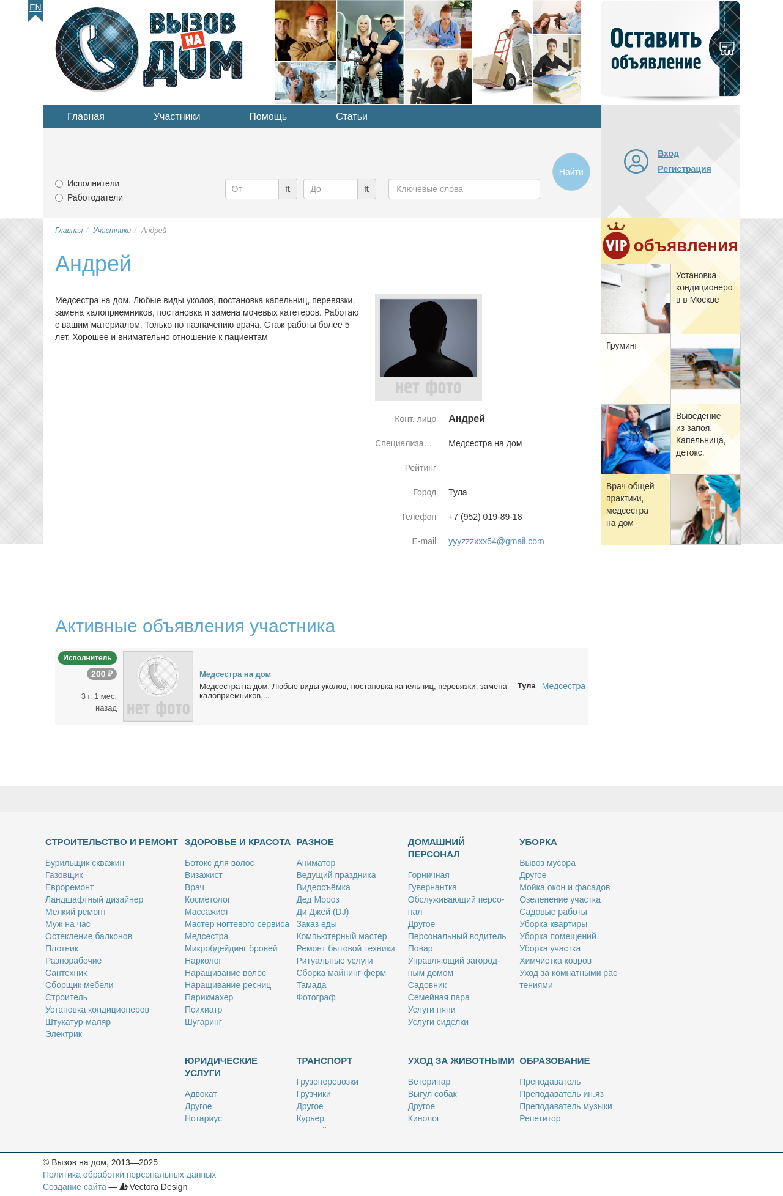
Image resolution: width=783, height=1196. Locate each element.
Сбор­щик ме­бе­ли (79, 985)
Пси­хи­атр (203, 1009)
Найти (571, 172)
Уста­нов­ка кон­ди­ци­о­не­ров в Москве (704, 287)
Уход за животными (461, 1060)
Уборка (538, 841)
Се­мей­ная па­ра (439, 997)
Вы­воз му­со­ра (547, 863)
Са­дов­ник (427, 985)
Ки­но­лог (424, 1118)
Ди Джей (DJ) (322, 912)
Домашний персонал (436, 847)
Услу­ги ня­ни (432, 1009)
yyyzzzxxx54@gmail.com (496, 541)
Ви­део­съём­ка (323, 887)
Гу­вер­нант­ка (432, 887)
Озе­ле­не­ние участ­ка (560, 899)
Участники (177, 116)
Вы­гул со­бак (432, 1094)
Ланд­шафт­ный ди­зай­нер (94, 899)
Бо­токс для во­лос (219, 863)
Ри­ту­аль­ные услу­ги (334, 960)
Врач (194, 887)
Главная (86, 116)
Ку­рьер (310, 1118)
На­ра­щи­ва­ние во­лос (225, 973)
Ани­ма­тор (315, 863)
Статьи (352, 116)
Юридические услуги (221, 1066)
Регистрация (684, 169)
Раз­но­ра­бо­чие (73, 960)
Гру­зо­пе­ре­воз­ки (327, 1082)
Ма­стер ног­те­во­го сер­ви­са (237, 924)
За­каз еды (316, 924)
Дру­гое (421, 924)
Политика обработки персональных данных (129, 1174)
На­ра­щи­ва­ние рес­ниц (228, 985)
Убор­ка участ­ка (550, 948)
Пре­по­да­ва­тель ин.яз (561, 1094)
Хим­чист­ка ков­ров (555, 960)
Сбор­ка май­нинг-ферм (341, 973)
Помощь (268, 116)
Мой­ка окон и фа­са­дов (564, 887)
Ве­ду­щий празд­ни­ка (336, 875)
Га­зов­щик (64, 875)
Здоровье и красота (238, 841)
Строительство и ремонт (111, 841)
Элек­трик (63, 1034)
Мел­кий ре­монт (75, 912)
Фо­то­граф (315, 997)
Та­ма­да (311, 985)
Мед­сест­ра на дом (235, 674)
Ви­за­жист (204, 875)
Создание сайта (74, 1187)
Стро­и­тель (66, 997)
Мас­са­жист (207, 912)
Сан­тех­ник (66, 973)
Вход (668, 153)
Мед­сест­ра (206, 936)
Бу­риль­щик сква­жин (84, 863)
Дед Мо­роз (317, 899)
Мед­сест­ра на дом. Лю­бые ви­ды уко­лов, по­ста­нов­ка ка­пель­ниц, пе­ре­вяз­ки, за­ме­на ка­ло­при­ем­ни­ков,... (353, 691)
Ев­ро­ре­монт (69, 887)
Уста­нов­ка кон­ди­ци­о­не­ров (97, 1009)
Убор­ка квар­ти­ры (553, 924)
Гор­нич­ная (429, 875)
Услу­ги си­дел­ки (438, 1022)
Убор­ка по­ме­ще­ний (557, 936)
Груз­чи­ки (313, 1094)
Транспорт (324, 1060)
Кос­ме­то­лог (208, 899)
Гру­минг (622, 345)
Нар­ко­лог (203, 960)
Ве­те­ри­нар (429, 1082)
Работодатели (95, 197)
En (35, 7)
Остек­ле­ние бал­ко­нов (88, 936)
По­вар (420, 948)
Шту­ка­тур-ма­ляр (78, 1022)
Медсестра (563, 686)
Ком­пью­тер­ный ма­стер (341, 936)
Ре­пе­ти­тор (539, 1118)
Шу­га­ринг (203, 1022)
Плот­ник (61, 948)
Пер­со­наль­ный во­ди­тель (457, 936)
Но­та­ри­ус (203, 1118)
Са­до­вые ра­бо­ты (553, 912)
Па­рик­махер (209, 997)
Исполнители (93, 183)
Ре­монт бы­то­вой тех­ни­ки (345, 948)
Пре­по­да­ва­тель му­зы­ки (565, 1106)
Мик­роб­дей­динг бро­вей (231, 948)
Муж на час (68, 924)
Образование (554, 1060)
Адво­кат (201, 1094)
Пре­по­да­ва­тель (550, 1082)
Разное (314, 841)
